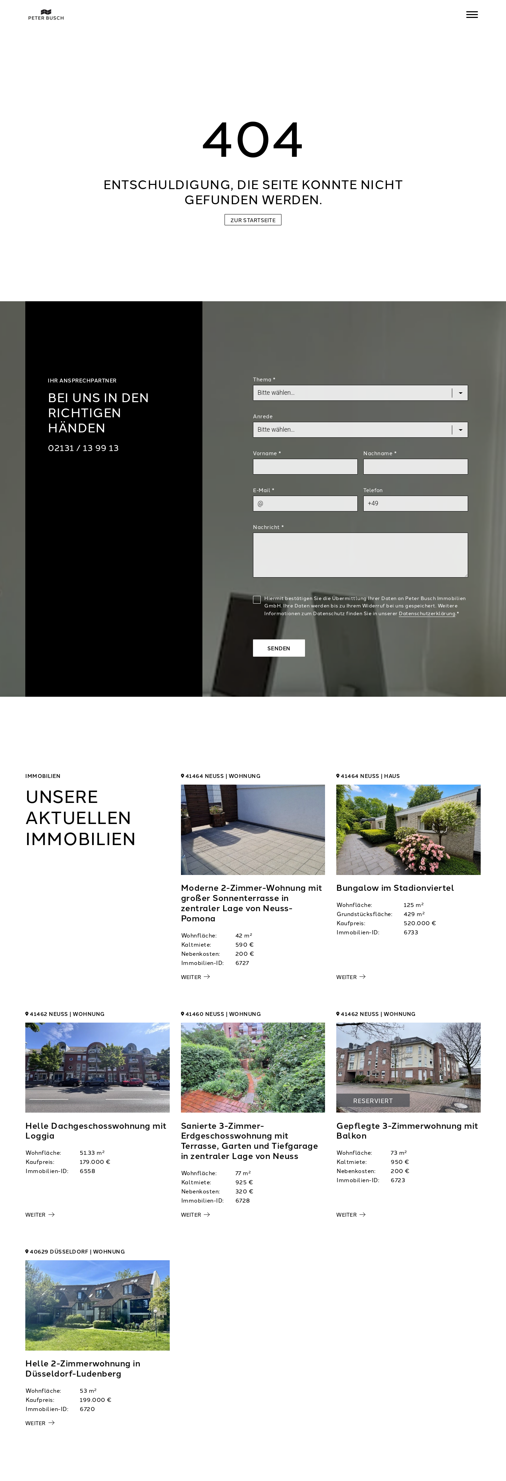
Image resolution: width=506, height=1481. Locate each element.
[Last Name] (415, 466)
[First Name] (305, 466)
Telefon (373, 490)
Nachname (379, 453)
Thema (264, 379)
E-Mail (263, 490)
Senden (279, 648)
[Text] (360, 555)
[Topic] (360, 392)
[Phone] (415, 503)
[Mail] (305, 503)
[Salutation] (360, 429)
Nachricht (268, 526)
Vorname (267, 453)
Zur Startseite (253, 220)
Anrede (263, 416)
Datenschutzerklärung (427, 613)
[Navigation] (472, 14)
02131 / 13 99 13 (83, 447)
